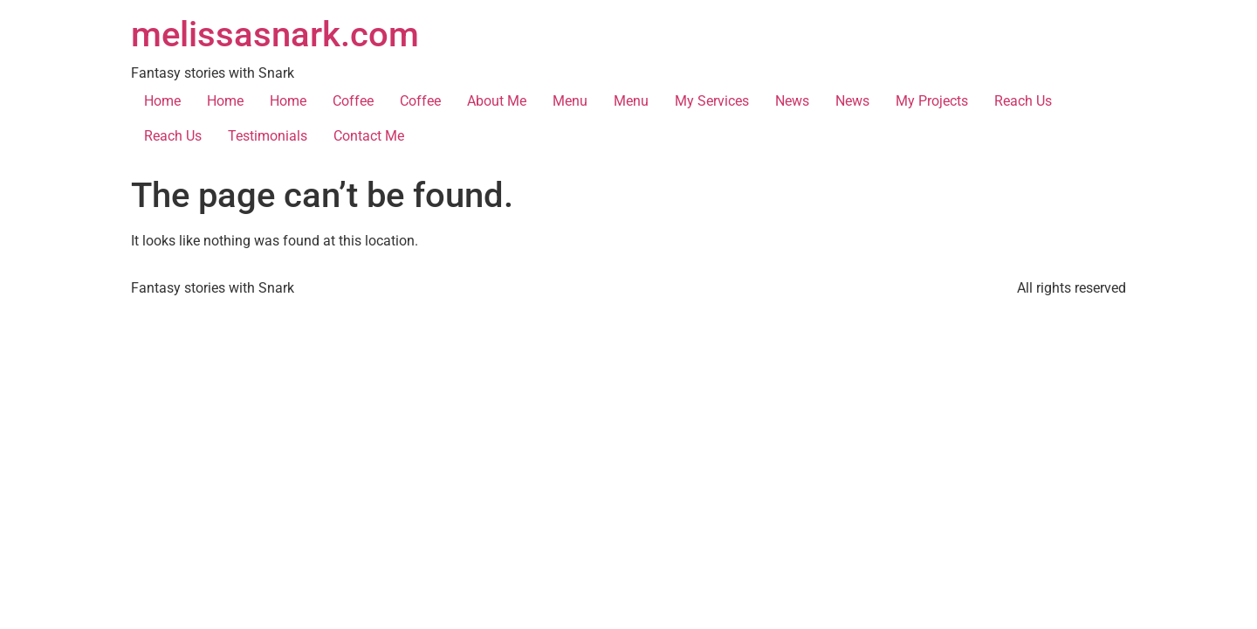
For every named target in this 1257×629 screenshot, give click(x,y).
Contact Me (368, 136)
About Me (496, 101)
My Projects (932, 101)
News (792, 101)
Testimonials (267, 136)
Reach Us (1023, 101)
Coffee (353, 101)
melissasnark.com (275, 34)
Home (162, 101)
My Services (712, 101)
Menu (570, 101)
